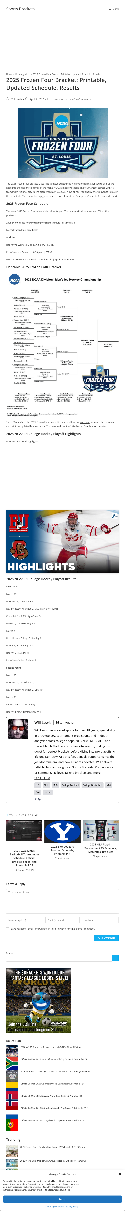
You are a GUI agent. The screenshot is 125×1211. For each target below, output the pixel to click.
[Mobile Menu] (114, 8)
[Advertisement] (62, 39)
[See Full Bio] (51, 777)
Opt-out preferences (55, 1206)
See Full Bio (42, 778)
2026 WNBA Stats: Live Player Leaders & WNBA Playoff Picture (51, 1047)
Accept (62, 1199)
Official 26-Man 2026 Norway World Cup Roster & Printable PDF (52, 1095)
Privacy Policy (72, 1206)
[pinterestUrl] (39, 799)
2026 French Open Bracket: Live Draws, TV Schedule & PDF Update (52, 1146)
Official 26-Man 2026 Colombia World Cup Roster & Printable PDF (53, 1083)
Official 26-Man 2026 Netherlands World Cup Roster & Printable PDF (54, 1108)
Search (9, 952)
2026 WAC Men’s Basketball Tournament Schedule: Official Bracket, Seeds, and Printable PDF (24, 858)
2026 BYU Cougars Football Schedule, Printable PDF (62, 850)
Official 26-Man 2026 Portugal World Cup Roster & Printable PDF (52, 1120)
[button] (120, 1174)
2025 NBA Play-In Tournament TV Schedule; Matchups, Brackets (101, 848)
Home (9, 74)
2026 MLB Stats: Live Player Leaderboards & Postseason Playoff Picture (55, 1071)
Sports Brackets (20, 8)
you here (85, 422)
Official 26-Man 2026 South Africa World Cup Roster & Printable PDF (54, 1059)
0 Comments (83, 99)
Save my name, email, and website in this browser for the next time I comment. (53, 928)
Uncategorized (22, 74)
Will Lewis (16, 99)
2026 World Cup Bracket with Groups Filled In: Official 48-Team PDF (53, 1160)
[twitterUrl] (35, 799)
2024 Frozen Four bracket (84, 426)
